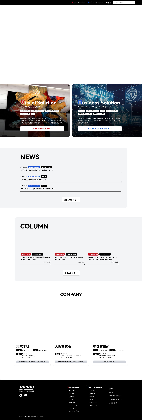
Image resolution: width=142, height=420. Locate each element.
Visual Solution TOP (42, 128)
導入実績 (71, 394)
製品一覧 (71, 391)
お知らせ (71, 396)
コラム (71, 399)
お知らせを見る (71, 199)
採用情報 (111, 392)
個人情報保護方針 (113, 403)
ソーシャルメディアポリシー (116, 399)
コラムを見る (71, 273)
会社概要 (108, 3)
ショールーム (73, 405)
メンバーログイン (74, 411)
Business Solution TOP (99, 128)
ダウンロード (73, 408)
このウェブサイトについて (115, 395)
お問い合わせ (73, 402)
